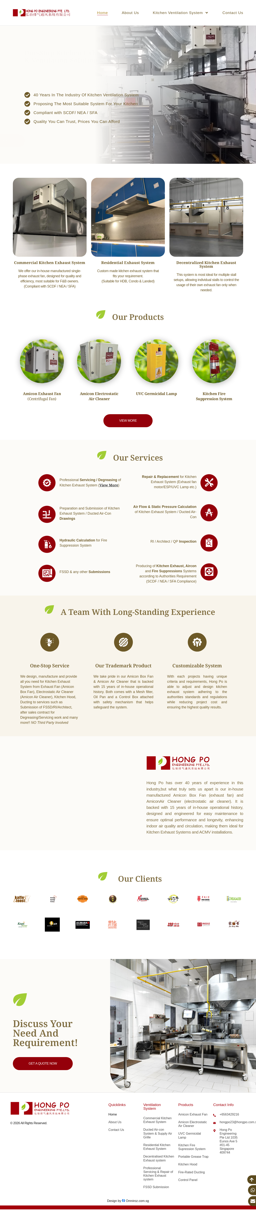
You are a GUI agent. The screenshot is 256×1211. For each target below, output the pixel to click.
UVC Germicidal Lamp (189, 1135)
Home (102, 13)
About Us (130, 13)
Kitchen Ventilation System (181, 12)
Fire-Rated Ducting (191, 1172)
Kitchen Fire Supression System (192, 1147)
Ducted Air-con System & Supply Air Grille (157, 1133)
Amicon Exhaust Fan (193, 1114)
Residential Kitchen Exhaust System (156, 1146)
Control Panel (187, 1180)
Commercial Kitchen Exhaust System (157, 1120)
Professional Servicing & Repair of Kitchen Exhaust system (158, 1173)
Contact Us (232, 13)
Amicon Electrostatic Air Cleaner (192, 1124)
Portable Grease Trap (193, 1156)
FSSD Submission (156, 1187)
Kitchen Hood (187, 1164)
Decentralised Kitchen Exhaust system (158, 1158)
